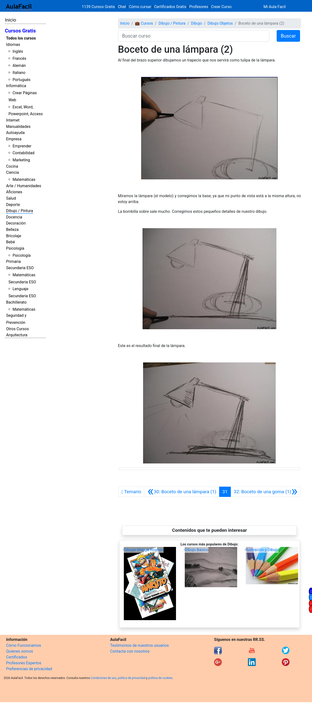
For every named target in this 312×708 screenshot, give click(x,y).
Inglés (17, 51)
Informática (16, 85)
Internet (13, 120)
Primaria (13, 261)
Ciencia (12, 172)
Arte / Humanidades (23, 186)
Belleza (12, 229)
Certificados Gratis (170, 6)
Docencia (14, 217)
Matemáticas (23, 179)
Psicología (15, 248)
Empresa (13, 139)
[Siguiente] (266, 492)
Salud (11, 198)
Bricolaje (13, 236)
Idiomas (13, 44)
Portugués (21, 79)
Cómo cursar (140, 6)
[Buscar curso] (193, 36)
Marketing (21, 160)
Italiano (18, 72)
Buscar (288, 36)
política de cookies (160, 678)
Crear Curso (221, 6)
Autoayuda (15, 132)
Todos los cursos (21, 38)
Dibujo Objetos (220, 23)
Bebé (10, 242)
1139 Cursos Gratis (99, 6)
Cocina (12, 166)
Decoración (16, 223)
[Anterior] (181, 492)
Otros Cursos (17, 329)
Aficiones (14, 192)
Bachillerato (16, 302)
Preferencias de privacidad (29, 669)
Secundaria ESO (20, 268)
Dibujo (196, 23)
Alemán (19, 65)
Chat (122, 6)
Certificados (16, 657)
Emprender (21, 146)
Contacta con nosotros (130, 651)
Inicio (10, 20)
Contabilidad (23, 153)
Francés (19, 58)
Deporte (13, 204)
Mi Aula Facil (274, 6)
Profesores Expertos (23, 663)
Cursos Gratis (20, 31)
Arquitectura (16, 335)
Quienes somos (19, 651)
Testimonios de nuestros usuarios (139, 645)
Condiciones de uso (104, 678)
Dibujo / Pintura (19, 210)
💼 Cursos (144, 23)
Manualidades (18, 126)
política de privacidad (131, 678)
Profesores (198, 6)
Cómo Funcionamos (23, 645)
